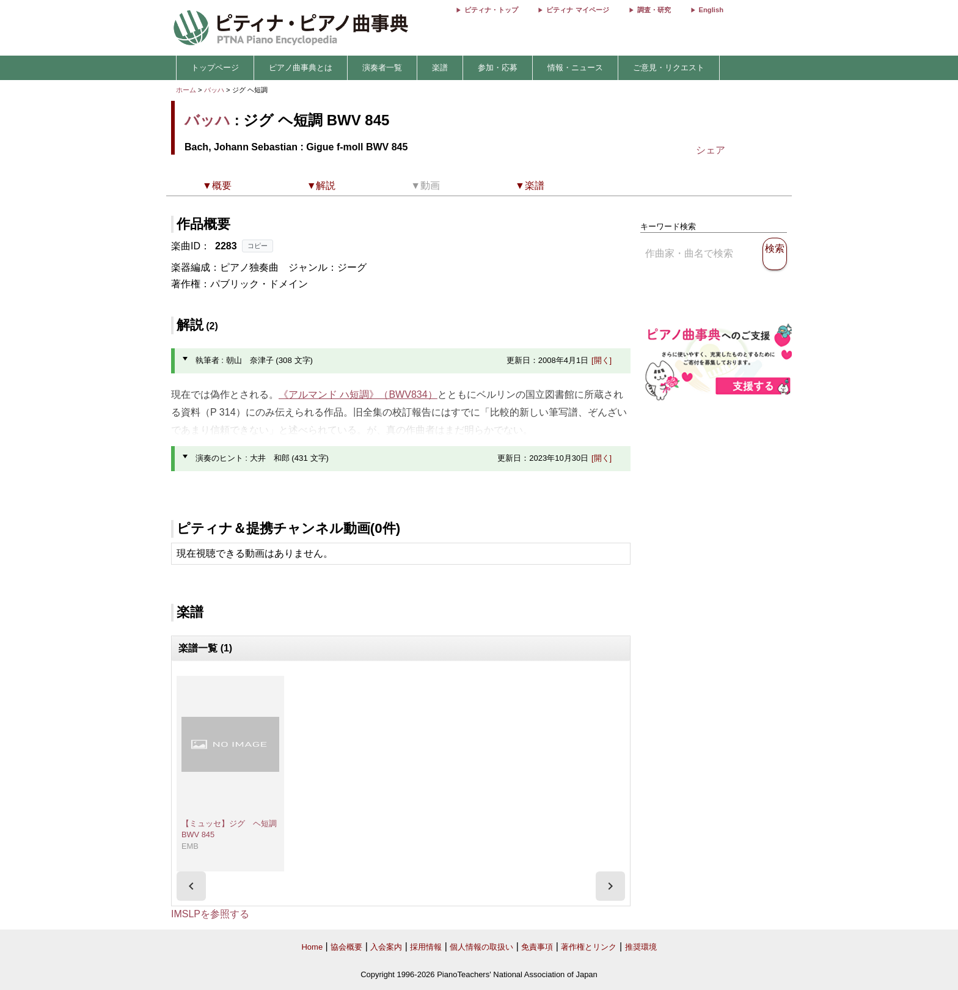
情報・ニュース (575, 67)
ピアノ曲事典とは (300, 67)
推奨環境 (641, 947)
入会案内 (386, 947)
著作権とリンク (588, 947)
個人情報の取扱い (481, 947)
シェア (710, 150)
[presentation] (191, 886)
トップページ (215, 67)
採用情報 (426, 947)
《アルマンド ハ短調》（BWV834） (358, 394)
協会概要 (346, 947)
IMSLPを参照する (210, 914)
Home (312, 947)
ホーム (186, 90)
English (711, 9)
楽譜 (440, 67)
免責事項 (537, 947)
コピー (257, 245)
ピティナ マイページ (577, 9)
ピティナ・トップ (491, 9)
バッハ (214, 90)
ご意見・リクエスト (668, 67)
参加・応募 (497, 67)
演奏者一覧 (382, 67)
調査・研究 (654, 9)
